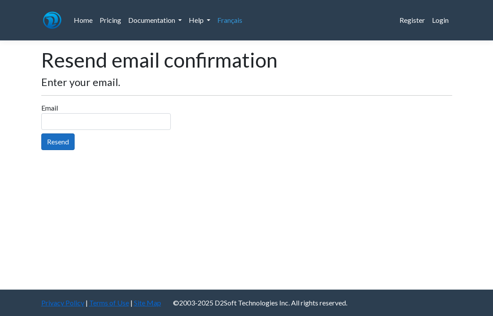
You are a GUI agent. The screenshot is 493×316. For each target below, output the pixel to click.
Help (197, 20)
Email (49, 108)
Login (440, 20)
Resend (58, 141)
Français (229, 20)
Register (412, 20)
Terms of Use (109, 302)
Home (83, 20)
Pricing (110, 20)
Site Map (147, 302)
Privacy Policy (62, 302)
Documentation (152, 20)
